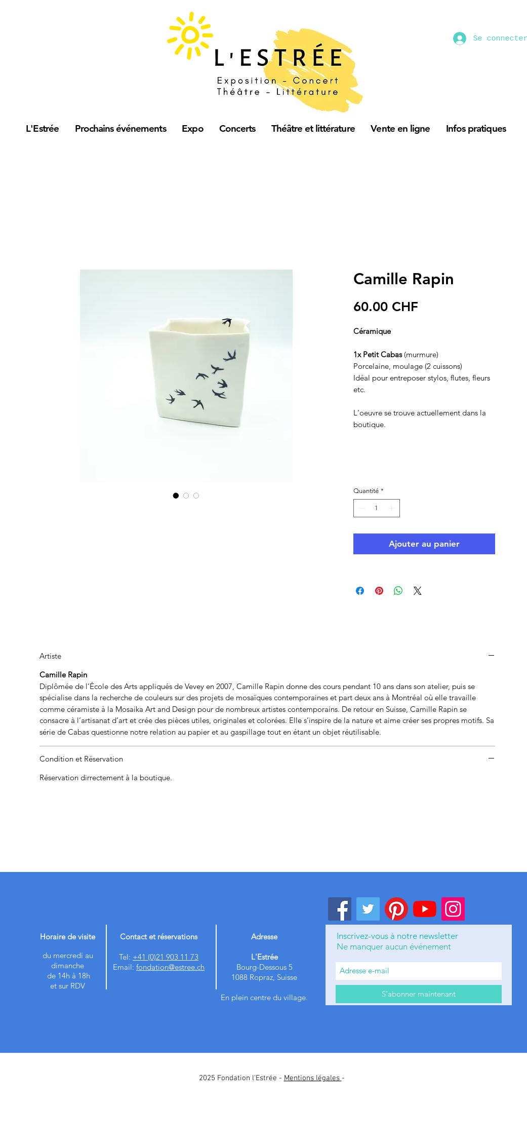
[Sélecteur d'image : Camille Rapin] (176, 495)
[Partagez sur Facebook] (360, 591)
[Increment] (392, 508)
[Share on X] (418, 591)
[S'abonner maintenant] (419, 994)
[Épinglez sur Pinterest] (379, 591)
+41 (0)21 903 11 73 (165, 957)
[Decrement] (361, 508)
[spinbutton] (376, 508)
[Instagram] (453, 909)
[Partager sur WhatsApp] (398, 591)
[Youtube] (424, 909)
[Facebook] (339, 909)
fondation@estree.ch (170, 967)
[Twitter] (368, 909)
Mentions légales (313, 1078)
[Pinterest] (396, 909)
